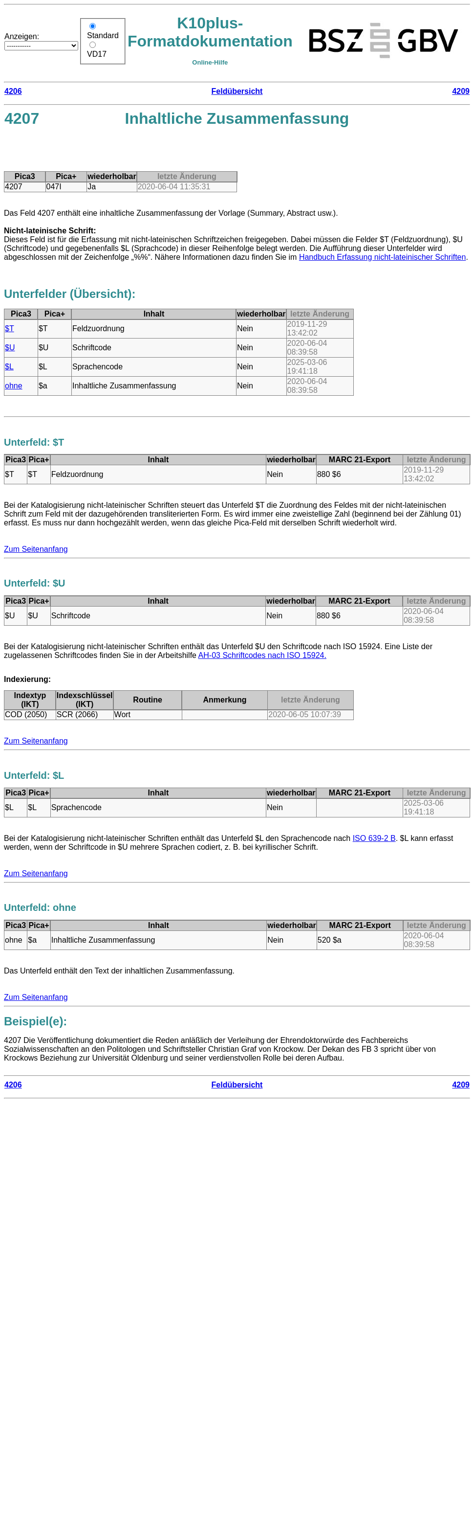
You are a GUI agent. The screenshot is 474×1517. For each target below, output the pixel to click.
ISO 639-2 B (374, 838)
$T (9, 328)
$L (9, 366)
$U (10, 347)
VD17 (97, 54)
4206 (13, 91)
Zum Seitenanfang (36, 549)
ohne (13, 386)
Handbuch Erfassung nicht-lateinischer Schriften (382, 257)
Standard (103, 35)
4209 (461, 91)
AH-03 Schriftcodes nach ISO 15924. (262, 655)
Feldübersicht (237, 91)
